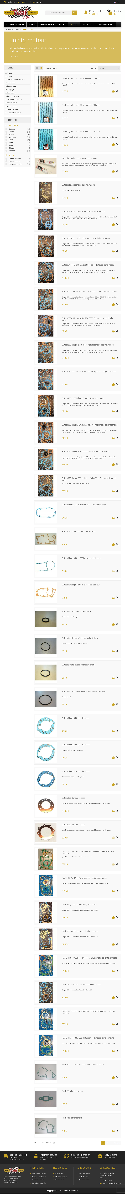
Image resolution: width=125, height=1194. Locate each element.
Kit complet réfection (13, 99)
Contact (37, 2)
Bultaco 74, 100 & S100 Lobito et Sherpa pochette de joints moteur (88, 265)
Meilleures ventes (61, 1177)
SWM (11, 145)
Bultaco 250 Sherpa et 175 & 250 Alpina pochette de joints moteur (88, 345)
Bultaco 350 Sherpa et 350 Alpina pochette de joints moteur (85, 451)
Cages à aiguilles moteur (15, 79)
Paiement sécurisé (38, 1180)
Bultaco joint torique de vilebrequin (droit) (78, 665)
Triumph (12, 148)
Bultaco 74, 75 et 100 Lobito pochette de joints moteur (83, 212)
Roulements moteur (13, 113)
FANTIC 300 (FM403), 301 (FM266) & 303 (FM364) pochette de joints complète (88, 1012)
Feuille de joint (15, 158)
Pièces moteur (11, 103)
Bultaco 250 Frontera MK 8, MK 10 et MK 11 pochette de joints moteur (89, 371)
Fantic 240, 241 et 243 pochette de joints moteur (81, 984)
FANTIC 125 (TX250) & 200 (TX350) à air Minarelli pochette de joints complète (88, 852)
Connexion (94, 13)
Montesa (12, 137)
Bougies (8, 76)
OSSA (11, 140)
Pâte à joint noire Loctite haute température (79, 158)
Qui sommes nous (84, 1180)
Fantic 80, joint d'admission (72, 1091)
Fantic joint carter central (72, 1118)
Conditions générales (39, 1183)
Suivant (117, 1143)
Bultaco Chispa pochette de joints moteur (78, 185)
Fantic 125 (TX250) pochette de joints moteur (79, 904)
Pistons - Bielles (11, 106)
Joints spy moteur (12, 96)
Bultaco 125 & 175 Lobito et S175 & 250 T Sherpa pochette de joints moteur (88, 319)
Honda (11, 134)
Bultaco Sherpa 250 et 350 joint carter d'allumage (81, 558)
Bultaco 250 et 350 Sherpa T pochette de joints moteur (84, 398)
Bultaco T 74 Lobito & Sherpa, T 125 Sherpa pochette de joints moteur (89, 291)
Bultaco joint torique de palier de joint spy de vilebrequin (84, 691)
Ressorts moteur (11, 109)
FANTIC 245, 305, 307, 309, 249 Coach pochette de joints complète (88, 1038)
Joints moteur (10, 93)
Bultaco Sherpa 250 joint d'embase (75, 718)
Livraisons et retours (39, 1174)
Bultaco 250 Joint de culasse (73, 798)
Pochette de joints (16, 164)
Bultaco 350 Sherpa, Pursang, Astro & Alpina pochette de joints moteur (90, 425)
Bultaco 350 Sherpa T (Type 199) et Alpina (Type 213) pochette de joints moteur (90, 479)
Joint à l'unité (14, 161)
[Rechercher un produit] (58, 13)
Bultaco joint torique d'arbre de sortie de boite (80, 638)
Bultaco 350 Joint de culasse (73, 825)
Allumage (9, 73)
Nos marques (59, 1180)
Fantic (11, 132)
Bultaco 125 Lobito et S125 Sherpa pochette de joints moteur (86, 238)
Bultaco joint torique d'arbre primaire (76, 611)
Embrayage (9, 89)
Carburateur (10, 83)
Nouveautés (59, 1174)
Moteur (9, 68)
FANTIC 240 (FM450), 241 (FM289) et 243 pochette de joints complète (89, 958)
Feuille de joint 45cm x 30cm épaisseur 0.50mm (80, 105)
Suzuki (11, 142)
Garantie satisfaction (39, 1177)
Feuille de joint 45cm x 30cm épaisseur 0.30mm (80, 78)
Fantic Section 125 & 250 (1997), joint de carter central (83, 1064)
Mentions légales (84, 1174)
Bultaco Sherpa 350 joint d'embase (75, 745)
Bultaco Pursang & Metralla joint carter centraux (81, 585)
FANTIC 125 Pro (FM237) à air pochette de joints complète (84, 878)
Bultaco (12, 129)
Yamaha (12, 151)
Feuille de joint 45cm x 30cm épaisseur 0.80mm (81, 131)
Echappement (10, 86)
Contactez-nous (84, 1177)
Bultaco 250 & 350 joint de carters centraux (79, 531)
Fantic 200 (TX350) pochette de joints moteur (80, 931)
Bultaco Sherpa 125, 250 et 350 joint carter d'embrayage (84, 505)
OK (74, 12)
